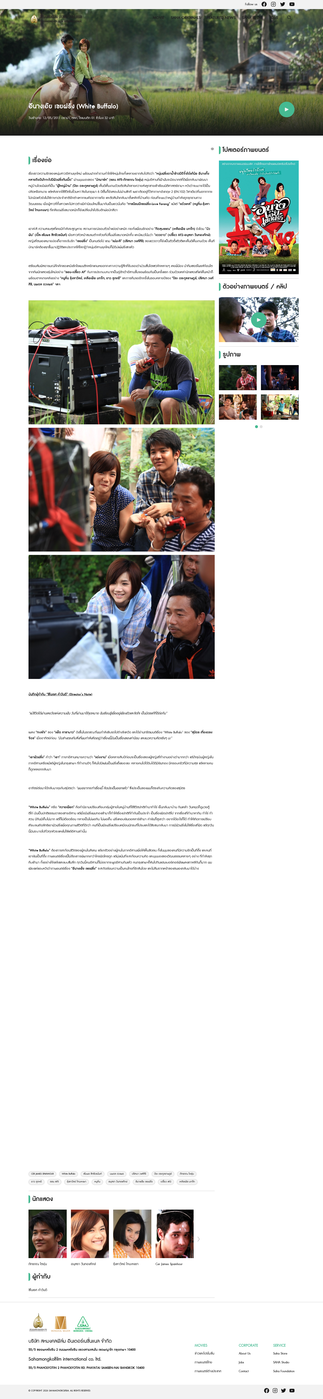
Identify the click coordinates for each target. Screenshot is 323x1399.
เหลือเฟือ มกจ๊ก (187, 1182)
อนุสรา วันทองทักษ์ (118, 1182)
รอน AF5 (54, 1182)
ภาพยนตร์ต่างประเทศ (208, 1371)
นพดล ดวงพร (117, 1174)
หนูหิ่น (97, 1182)
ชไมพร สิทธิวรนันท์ (92, 1174)
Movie (158, 18)
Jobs (274, 18)
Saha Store (252, 18)
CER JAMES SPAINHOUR (42, 1174)
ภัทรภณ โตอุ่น (187, 1174)
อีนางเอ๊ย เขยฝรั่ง (144, 1182)
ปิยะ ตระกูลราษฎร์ (163, 1174)
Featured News (221, 18)
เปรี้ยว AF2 (166, 1182)
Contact (244, 1371)
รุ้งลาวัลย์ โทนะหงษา (76, 1182)
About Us (245, 1353)
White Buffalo (68, 1174)
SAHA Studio (281, 1362)
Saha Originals (185, 18)
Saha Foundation (283, 1371)
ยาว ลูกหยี (36, 1182)
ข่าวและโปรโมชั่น (204, 1353)
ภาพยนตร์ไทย (203, 1362)
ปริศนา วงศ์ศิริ (139, 1174)
